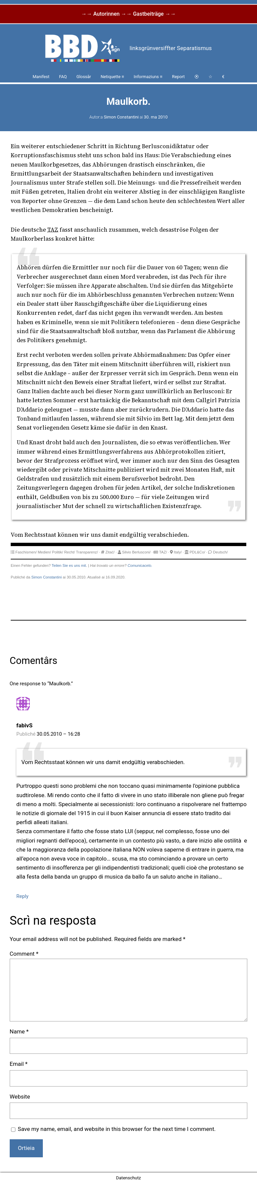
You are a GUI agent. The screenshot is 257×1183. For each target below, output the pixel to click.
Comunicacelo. (139, 565)
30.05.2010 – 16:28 (58, 734)
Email (19, 1063)
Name (19, 1031)
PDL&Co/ (197, 552)
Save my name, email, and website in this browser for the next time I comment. (117, 1129)
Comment (24, 953)
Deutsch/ (220, 552)
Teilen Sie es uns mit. (69, 565)
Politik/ (57, 552)
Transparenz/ (87, 552)
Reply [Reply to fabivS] (22, 896)
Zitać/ (109, 552)
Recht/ (69, 552)
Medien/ (44, 552)
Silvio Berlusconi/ (136, 552)
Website (20, 1096)
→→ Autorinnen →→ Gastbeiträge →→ (128, 14)
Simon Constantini (121, 117)
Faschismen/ (25, 552)
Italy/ (178, 552)
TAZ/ (163, 552)
